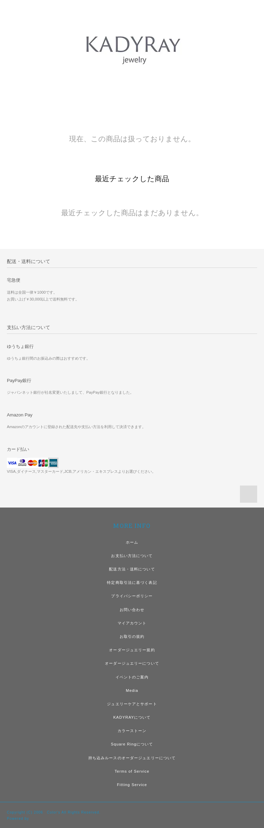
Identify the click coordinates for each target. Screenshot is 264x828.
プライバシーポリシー (132, 596)
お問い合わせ (132, 610)
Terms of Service (131, 771)
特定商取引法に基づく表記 (132, 582)
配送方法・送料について (132, 569)
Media (132, 690)
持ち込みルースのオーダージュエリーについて (132, 758)
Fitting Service (132, 785)
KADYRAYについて (132, 717)
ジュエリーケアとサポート (132, 704)
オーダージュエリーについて (132, 663)
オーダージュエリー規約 (132, 650)
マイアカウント (132, 623)
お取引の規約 (132, 636)
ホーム (132, 542)
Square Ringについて (132, 744)
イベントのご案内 (132, 677)
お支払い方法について (132, 556)
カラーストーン (132, 731)
